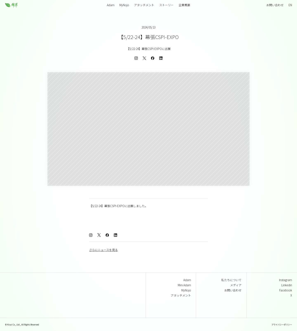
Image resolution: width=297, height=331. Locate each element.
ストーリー (166, 5)
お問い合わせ (275, 5)
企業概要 (184, 5)
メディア (236, 285)
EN (290, 5)
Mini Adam (184, 285)
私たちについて (231, 280)
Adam (187, 280)
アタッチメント (144, 5)
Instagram (285, 280)
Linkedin (286, 285)
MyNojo (124, 5)
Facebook (285, 290)
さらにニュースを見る (103, 250)
